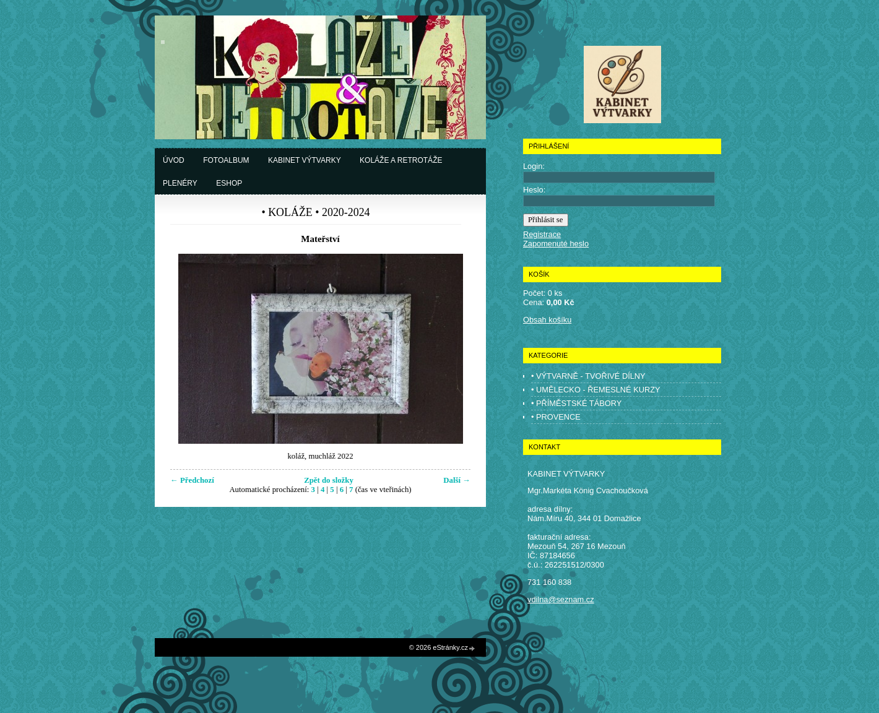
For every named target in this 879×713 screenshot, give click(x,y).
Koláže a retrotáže (401, 160)
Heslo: (534, 189)
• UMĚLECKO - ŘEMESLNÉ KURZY (595, 389)
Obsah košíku (547, 319)
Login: (534, 166)
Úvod (173, 160)
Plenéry (180, 183)
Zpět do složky (328, 480)
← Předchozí (192, 480)
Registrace (542, 234)
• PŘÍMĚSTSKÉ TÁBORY (576, 403)
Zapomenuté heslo (556, 243)
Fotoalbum (226, 160)
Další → (456, 480)
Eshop (229, 183)
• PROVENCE (556, 416)
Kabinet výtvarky (304, 160)
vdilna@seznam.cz (560, 599)
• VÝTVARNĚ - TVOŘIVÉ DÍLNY (588, 376)
